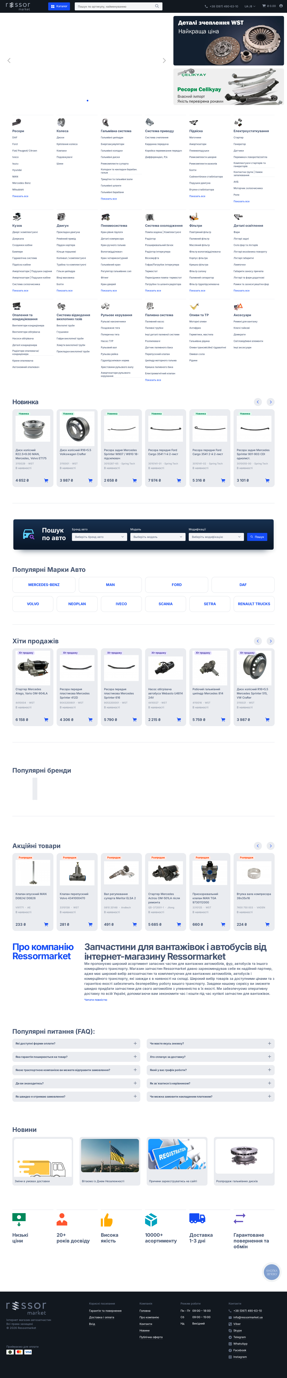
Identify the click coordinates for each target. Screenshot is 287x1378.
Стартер (238, 137)
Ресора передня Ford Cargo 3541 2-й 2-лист (208, 452)
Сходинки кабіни (22, 245)
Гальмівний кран (110, 264)
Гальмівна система (116, 131)
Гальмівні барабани (112, 192)
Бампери (17, 251)
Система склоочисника (26, 284)
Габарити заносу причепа (248, 271)
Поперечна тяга (110, 334)
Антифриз (195, 327)
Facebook (239, 1350)
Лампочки (240, 264)
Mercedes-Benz (21, 182)
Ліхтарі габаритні (244, 257)
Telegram (239, 1337)
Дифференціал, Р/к (156, 156)
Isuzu (15, 163)
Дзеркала (18, 238)
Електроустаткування (251, 131)
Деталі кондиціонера (24, 345)
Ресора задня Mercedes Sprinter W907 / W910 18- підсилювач (121, 454)
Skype (237, 1330)
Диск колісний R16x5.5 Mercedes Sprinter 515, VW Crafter (252, 693)
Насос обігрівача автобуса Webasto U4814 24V (165, 693)
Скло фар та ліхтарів (246, 245)
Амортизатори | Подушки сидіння (32, 271)
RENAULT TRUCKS (254, 604)
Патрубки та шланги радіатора (163, 284)
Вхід (92, 1324)
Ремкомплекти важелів (203, 163)
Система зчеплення (156, 137)
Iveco (15, 156)
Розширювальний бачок (159, 245)
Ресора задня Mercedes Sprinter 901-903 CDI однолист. (253, 454)
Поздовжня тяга (110, 327)
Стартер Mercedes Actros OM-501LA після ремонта (164, 898)
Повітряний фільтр (200, 232)
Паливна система (159, 315)
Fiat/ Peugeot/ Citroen (24, 150)
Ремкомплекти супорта (115, 163)
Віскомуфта (152, 257)
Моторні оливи (197, 321)
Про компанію (149, 1317)
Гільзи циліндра (66, 271)
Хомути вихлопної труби (71, 345)
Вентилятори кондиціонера (28, 325)
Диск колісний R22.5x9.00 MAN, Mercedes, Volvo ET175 (31, 454)
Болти (192, 169)
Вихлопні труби (66, 325)
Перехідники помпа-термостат (163, 277)
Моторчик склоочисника (248, 188)
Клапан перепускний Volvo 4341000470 (74, 896)
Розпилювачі (152, 341)
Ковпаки (62, 150)
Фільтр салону (197, 271)
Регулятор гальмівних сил (116, 271)
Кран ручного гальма (113, 245)
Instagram (240, 1357)
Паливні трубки (154, 327)
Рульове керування (116, 315)
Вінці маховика (65, 277)
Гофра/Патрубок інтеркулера (162, 264)
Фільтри (195, 226)
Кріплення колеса (67, 144)
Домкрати (240, 334)
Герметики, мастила (201, 334)
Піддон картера (66, 245)
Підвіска (196, 131)
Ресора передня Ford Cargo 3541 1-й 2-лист (163, 452)
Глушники (62, 331)
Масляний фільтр (199, 245)
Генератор (240, 144)
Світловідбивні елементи (248, 341)
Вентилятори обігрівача (26, 331)
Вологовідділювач (111, 251)
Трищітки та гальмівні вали (117, 179)
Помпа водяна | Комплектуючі (163, 232)
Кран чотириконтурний (114, 257)
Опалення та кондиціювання (24, 317)
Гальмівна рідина (199, 341)
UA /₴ (250, 6)
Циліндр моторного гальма (161, 360)
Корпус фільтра (198, 257)
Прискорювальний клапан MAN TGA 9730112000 (205, 898)
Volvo (33, 604)
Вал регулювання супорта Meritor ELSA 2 (120, 896)
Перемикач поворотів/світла (250, 156)
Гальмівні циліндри (112, 137)
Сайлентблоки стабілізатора (206, 176)
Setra (210, 604)
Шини (60, 163)
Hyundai (17, 169)
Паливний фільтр (199, 238)
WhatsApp (240, 1343)
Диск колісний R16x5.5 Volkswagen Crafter (75, 452)
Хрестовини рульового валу (117, 366)
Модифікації (197, 529)
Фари (237, 232)
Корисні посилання (102, 1303)
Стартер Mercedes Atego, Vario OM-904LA (32, 691)
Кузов (17, 226)
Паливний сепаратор (201, 277)
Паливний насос (154, 321)
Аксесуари (242, 315)
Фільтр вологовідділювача (205, 251)
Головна (145, 1310)
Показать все (20, 196)
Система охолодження (164, 226)
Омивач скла (197, 353)
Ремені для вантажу (246, 321)
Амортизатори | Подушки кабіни (31, 277)
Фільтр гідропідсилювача (204, 284)
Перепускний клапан (157, 353)
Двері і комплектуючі (25, 232)
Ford (15, 144)
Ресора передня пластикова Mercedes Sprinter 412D (75, 693)
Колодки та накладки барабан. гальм (119, 171)
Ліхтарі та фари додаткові (249, 277)
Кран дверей (108, 284)
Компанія (146, 1303)
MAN (15, 176)
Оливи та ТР (199, 315)
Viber (237, 1324)
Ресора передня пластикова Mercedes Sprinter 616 (119, 693)
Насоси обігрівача (23, 338)
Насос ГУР (107, 341)
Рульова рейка (109, 353)
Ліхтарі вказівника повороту (250, 251)
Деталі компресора (112, 238)
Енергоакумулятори (112, 144)
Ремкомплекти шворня (202, 156)
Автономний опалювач (25, 366)
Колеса (62, 131)
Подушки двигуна (199, 182)
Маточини (195, 137)
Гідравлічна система (24, 257)
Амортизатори (197, 144)
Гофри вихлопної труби (70, 338)
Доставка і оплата (101, 1317)
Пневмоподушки (199, 150)
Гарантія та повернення (105, 1310)
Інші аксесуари (242, 347)
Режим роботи (191, 1303)
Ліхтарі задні (241, 238)
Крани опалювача (22, 360)
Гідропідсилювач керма (115, 360)
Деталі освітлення (248, 226)
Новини (144, 1330)
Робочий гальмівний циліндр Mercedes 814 (208, 691)
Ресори (18, 131)
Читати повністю (95, 999)
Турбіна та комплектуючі (71, 264)
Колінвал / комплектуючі (71, 257)
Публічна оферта (151, 1337)
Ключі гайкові (242, 327)
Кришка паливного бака (159, 366)
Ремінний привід (66, 238)
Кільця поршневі (66, 251)
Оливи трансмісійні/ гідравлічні (207, 347)
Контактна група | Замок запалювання (248, 173)
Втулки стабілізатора (201, 189)
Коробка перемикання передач (163, 150)
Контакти (146, 1324)
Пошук (257, 537)
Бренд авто (79, 529)
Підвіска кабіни (21, 264)
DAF (14, 137)
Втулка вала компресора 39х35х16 (254, 896)
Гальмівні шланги (111, 185)
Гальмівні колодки (112, 150)
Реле (236, 194)
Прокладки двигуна (68, 232)
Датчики (239, 150)
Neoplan (77, 604)
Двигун (63, 226)
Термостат (151, 271)
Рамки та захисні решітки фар (251, 284)
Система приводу (159, 131)
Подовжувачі (64, 156)
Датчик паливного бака (159, 347)
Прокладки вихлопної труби (73, 351)
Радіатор (150, 238)
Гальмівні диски (110, 156)
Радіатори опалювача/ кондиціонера (25, 352)
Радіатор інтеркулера (157, 251)
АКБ (236, 181)
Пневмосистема (114, 226)
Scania (166, 604)
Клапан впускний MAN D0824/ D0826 (31, 896)
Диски (60, 137)
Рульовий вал (109, 347)
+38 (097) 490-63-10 (221, 6)
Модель (135, 529)
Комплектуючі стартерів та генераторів (250, 164)
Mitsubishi (18, 189)
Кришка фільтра (198, 264)
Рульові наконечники (113, 321)
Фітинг (104, 277)
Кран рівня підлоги (112, 232)
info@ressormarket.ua (248, 1317)
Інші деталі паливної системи (162, 334)
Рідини (193, 360)
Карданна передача (157, 144)
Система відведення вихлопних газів (73, 317)
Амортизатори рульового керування (115, 374)
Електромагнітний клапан (160, 373)
